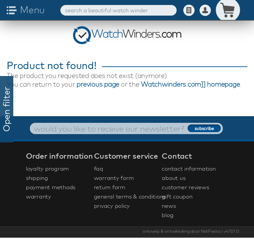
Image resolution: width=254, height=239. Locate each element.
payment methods (50, 187)
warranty (38, 196)
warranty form (114, 177)
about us (173, 177)
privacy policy (112, 205)
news (169, 205)
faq (98, 168)
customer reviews (185, 187)
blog (167, 214)
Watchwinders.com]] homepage (190, 84)
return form (109, 187)
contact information (188, 168)
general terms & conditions (127, 196)
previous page (97, 84)
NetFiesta (210, 231)
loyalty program (47, 168)
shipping (37, 177)
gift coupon (177, 196)
